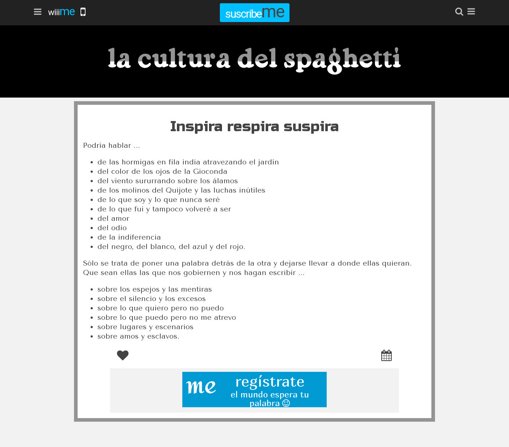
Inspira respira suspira (254, 126)
